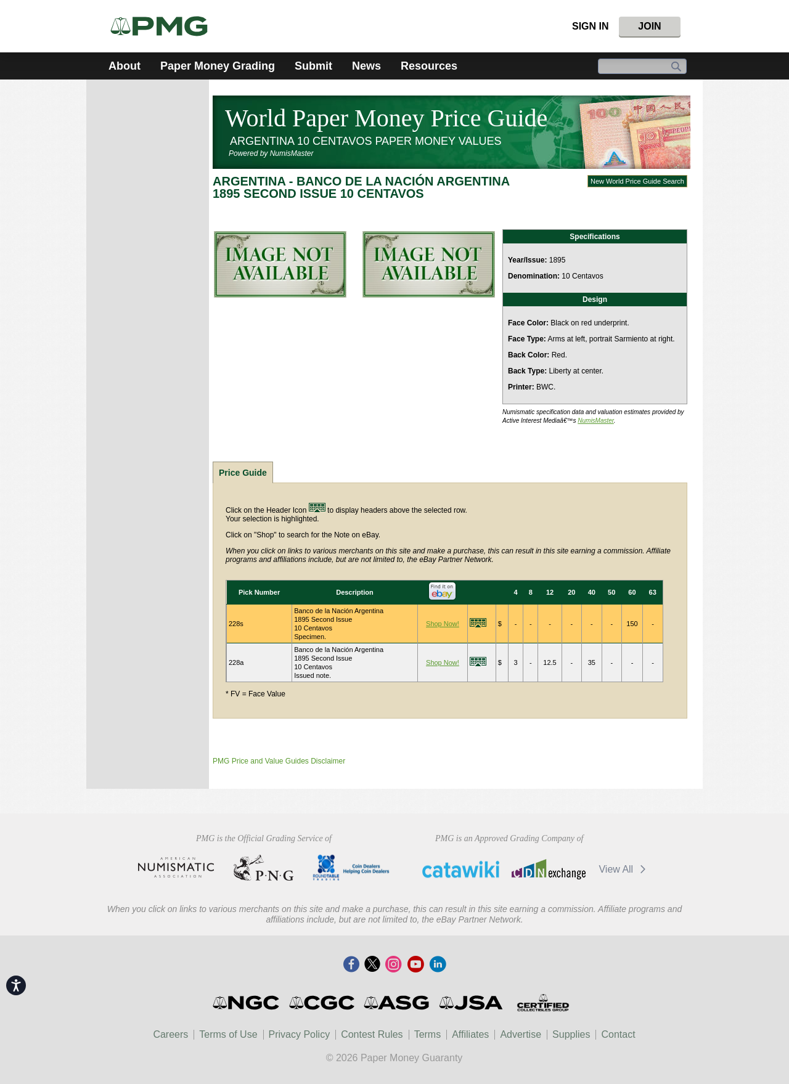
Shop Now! (442, 623)
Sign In (590, 26)
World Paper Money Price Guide (386, 118)
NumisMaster (596, 420)
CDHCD (351, 867)
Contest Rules (372, 1034)
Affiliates (470, 1034)
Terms (427, 1034)
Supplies (571, 1034)
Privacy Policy (299, 1034)
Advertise (520, 1034)
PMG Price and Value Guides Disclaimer (279, 761)
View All (624, 869)
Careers (170, 1034)
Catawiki (460, 868)
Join (649, 26)
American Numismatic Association (176, 867)
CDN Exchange (548, 868)
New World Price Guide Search (637, 181)
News (366, 66)
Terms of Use (228, 1034)
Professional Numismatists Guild (263, 867)
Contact (618, 1034)
